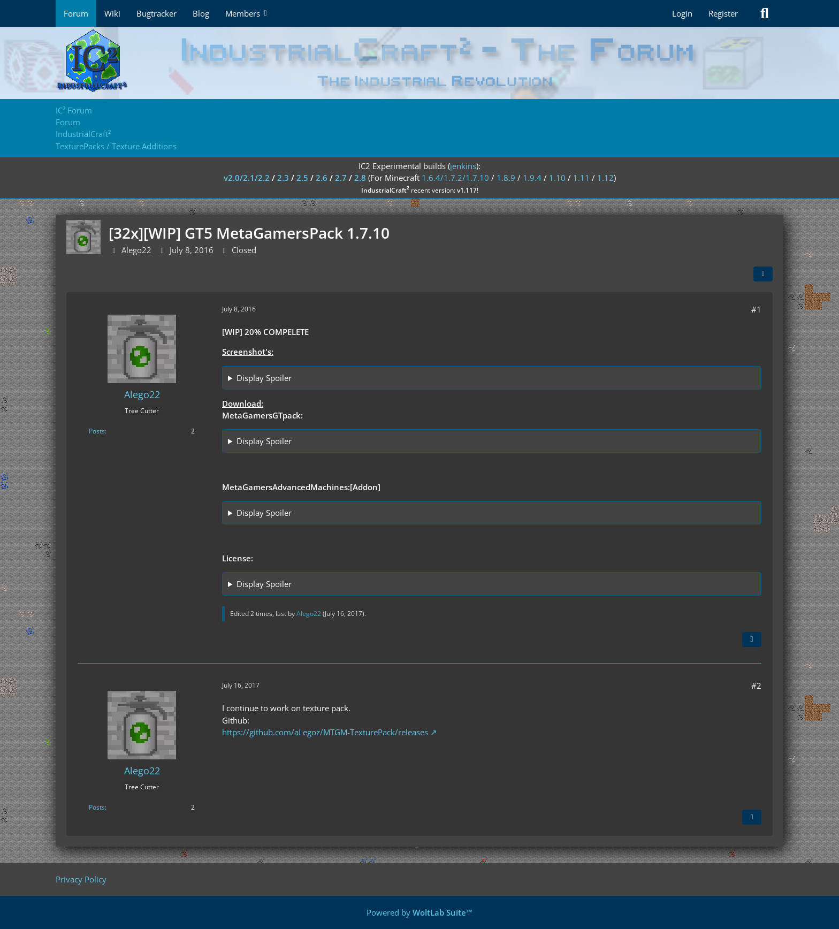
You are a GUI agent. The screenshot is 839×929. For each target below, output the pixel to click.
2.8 (360, 177)
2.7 (341, 177)
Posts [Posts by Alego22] (97, 431)
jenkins (463, 166)
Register (723, 13)
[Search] (764, 13)
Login (682, 13)
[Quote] (751, 639)
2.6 (321, 177)
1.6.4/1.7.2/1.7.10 (455, 177)
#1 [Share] (756, 309)
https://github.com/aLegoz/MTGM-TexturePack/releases (325, 732)
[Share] (763, 273)
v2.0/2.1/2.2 (247, 177)
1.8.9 (506, 177)
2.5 (302, 177)
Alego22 (136, 250)
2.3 (283, 177)
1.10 (557, 177)
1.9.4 (532, 177)
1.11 (581, 177)
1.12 (605, 177)
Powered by (419, 912)
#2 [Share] (756, 685)
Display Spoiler (264, 377)
